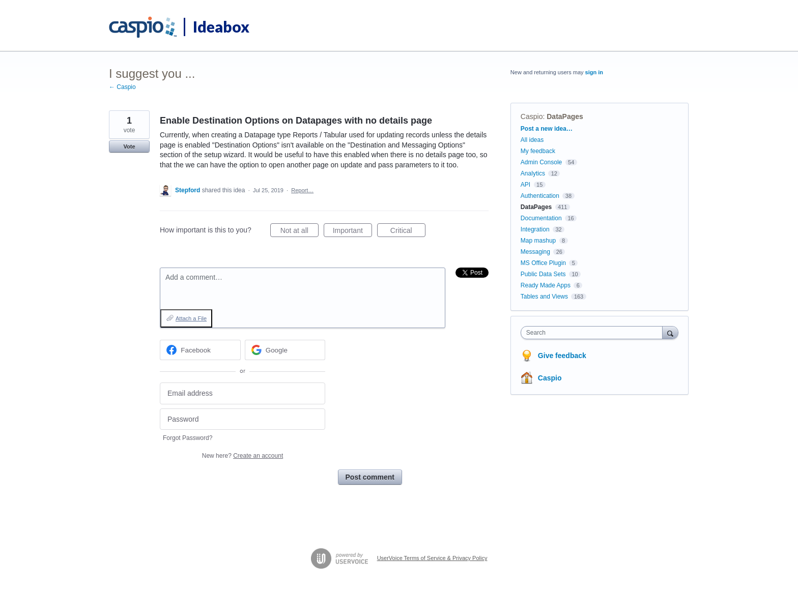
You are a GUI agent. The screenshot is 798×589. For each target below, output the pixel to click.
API (525, 184)
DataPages (565, 116)
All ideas (532, 139)
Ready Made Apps (546, 285)
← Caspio (122, 87)
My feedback (538, 151)
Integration (535, 229)
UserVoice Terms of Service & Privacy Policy (432, 558)
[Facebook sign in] (200, 350)
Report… (302, 190)
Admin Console (541, 162)
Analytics (533, 173)
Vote (129, 146)
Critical (407, 232)
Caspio (532, 116)
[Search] (670, 332)
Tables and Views (544, 296)
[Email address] (242, 393)
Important (352, 232)
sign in (594, 72)
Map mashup (538, 240)
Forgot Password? (187, 437)
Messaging (535, 251)
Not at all (299, 232)
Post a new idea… (547, 128)
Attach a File (191, 318)
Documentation (541, 218)
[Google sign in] (285, 350)
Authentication (540, 195)
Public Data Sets (543, 274)
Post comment (370, 477)
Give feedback (562, 355)
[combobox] (594, 332)
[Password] (242, 419)
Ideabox (221, 26)
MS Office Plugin (543, 263)
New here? (242, 455)
